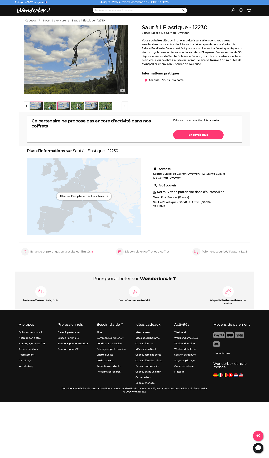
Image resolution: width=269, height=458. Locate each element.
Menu (29, 21)
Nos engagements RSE (32, 355)
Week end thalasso (185, 361)
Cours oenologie (184, 378)
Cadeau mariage (145, 394)
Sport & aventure (54, 32)
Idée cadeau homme (147, 349)
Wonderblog (26, 378)
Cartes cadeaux (188, 22)
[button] (27, 117)
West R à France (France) (171, 209)
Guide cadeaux (105, 372)
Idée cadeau (142, 344)
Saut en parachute (185, 366)
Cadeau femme (144, 355)
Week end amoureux (186, 349)
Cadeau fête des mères (148, 372)
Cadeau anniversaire (147, 378)
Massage (179, 383)
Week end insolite (184, 355)
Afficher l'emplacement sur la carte (84, 208)
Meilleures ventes (128, 22)
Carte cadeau (143, 389)
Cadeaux (30, 32)
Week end (180, 344)
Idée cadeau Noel (145, 361)
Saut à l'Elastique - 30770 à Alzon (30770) (182, 214)
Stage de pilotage (184, 372)
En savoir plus (198, 146)
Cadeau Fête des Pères (92, 22)
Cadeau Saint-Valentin (148, 383)
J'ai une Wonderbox (236, 22)
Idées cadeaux (159, 22)
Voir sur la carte (173, 92)
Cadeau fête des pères (148, 366)
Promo (56, 22)
